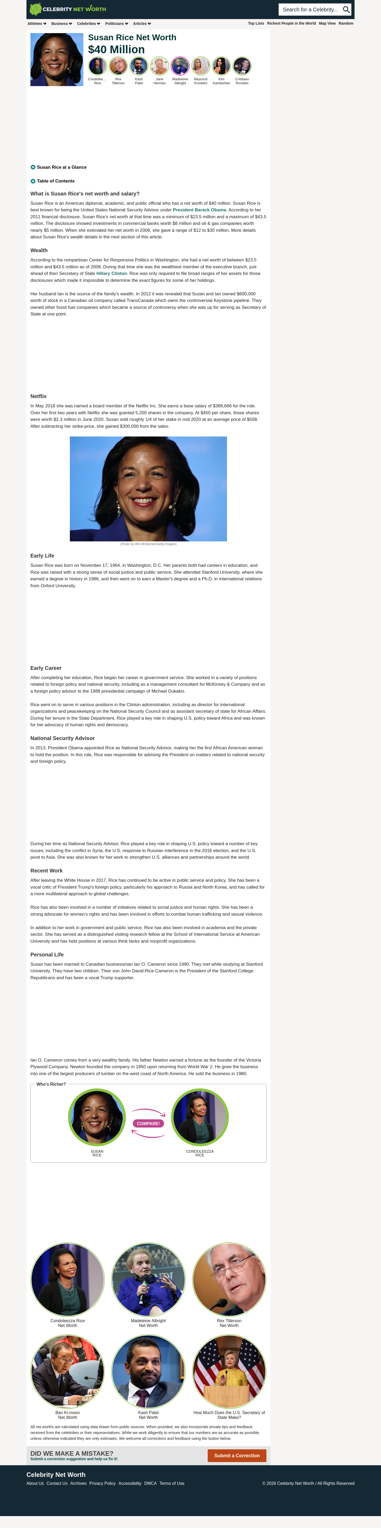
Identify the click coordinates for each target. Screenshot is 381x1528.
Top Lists (256, 23)
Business (61, 23)
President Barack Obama (199, 209)
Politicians (117, 23)
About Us (35, 1483)
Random (346, 23)
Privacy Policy (102, 1483)
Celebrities (89, 23)
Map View (327, 23)
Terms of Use (172, 1483)
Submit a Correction (237, 1455)
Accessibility (130, 1483)
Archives (78, 1483)
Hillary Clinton (112, 273)
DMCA (150, 1483)
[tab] (148, 167)
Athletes (37, 23)
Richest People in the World (291, 23)
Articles (142, 23)
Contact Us (57, 1483)
